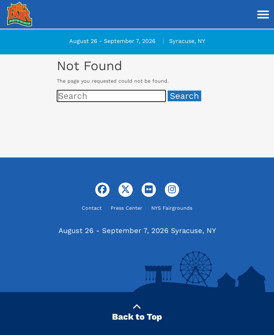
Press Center (126, 208)
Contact (92, 208)
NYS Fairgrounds (171, 208)
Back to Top (137, 312)
